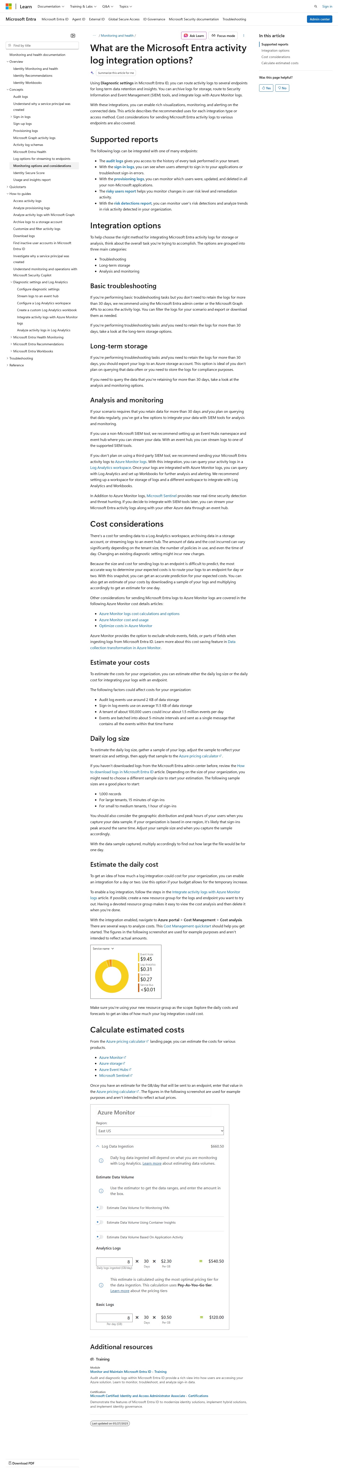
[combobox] (42, 45)
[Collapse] (73, 35)
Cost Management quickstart (187, 925)
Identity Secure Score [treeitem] (29, 173)
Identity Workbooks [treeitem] (27, 82)
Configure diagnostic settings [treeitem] (38, 289)
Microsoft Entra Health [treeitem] (29, 151)
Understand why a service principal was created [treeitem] (41, 106)
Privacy (103, 1458)
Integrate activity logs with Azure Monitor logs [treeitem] (47, 320)
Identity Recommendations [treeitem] (32, 75)
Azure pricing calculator (198, 755)
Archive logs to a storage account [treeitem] (37, 222)
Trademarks (196, 1458)
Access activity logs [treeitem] (27, 200)
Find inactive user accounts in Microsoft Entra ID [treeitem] (42, 246)
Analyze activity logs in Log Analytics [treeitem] (43, 330)
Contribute (85, 1458)
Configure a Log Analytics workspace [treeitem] (44, 303)
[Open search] (315, 6)
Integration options (275, 50)
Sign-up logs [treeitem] (22, 123)
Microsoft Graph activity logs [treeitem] (34, 137)
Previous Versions (43, 1458)
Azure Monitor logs (131, 461)
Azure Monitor (111, 1057)
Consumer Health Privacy (136, 1458)
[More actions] (243, 35)
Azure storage (110, 1063)
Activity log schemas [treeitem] (28, 144)
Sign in (327, 6)
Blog (64, 1458)
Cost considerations (275, 56)
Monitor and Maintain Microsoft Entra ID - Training (128, 1372)
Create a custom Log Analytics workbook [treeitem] (47, 310)
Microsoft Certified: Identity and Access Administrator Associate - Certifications (149, 1396)
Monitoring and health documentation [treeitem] (37, 54)
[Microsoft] (9, 6)
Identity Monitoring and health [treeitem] (35, 68)
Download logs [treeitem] (24, 236)
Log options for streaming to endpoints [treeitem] (41, 158)
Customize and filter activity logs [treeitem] (36, 228)
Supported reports (274, 44)
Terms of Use (173, 1458)
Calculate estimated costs (279, 63)
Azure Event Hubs (113, 1069)
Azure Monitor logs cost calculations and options (139, 613)
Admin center (320, 19)
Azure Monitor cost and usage (124, 619)
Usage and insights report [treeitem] (32, 179)
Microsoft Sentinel (162, 495)
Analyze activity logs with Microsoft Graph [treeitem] (44, 214)
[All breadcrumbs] (94, 35)
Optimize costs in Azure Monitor (125, 625)
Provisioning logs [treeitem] (25, 130)
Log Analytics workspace (110, 467)
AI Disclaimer (15, 1458)
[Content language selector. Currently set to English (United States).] (27, 1447)
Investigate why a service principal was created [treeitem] (41, 259)
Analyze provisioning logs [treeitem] (31, 208)
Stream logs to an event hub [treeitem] (38, 296)
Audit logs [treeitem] (20, 96)
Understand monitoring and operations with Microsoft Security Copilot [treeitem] (45, 272)
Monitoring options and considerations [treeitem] (42, 165)
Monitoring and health (117, 35)
